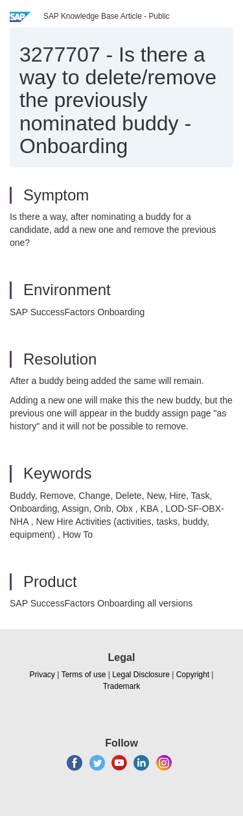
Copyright (192, 674)
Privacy (42, 674)
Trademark (122, 686)
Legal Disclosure (141, 674)
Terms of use (84, 674)
